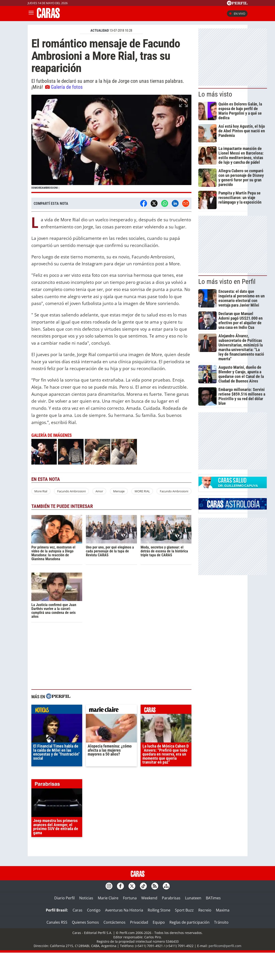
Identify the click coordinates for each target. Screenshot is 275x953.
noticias (56, 710)
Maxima (222, 910)
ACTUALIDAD (99, 30)
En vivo (237, 13)
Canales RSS (56, 922)
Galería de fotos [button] (64, 87)
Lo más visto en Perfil (227, 281)
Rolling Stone (159, 910)
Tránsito (221, 922)
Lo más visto (215, 94)
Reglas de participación (189, 922)
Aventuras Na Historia (124, 910)
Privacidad (139, 922)
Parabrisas (171, 897)
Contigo (94, 910)
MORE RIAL (142, 491)
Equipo (159, 922)
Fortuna (130, 897)
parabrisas (56, 784)
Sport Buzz (184, 910)
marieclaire (111, 710)
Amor (99, 491)
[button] (111, 144)
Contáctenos (114, 922)
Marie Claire (108, 897)
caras (166, 710)
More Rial (40, 491)
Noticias (86, 897)
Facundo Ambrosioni (71, 491)
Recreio (204, 910)
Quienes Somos (85, 922)
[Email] (185, 203)
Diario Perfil (64, 897)
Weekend (149, 897)
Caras (77, 910)
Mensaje (119, 491)
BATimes (213, 897)
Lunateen (193, 897)
